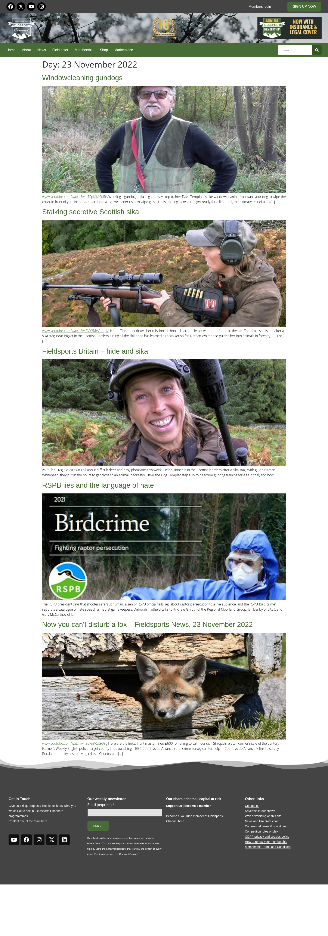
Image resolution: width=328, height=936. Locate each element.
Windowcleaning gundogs (82, 78)
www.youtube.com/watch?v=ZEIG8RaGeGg (74, 743)
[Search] (317, 50)
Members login (259, 6)
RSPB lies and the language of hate (98, 485)
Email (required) (100, 805)
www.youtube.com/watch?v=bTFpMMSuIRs (75, 196)
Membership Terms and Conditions (268, 847)
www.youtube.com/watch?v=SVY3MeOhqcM (75, 330)
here (44, 821)
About (26, 50)
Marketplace (123, 50)
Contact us (252, 806)
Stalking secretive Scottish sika (90, 212)
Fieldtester (60, 50)
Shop (104, 50)
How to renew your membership (266, 841)
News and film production (262, 821)
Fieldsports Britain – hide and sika (95, 351)
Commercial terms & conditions (266, 826)
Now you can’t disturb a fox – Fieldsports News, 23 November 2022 (147, 624)
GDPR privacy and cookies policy (267, 836)
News (41, 50)
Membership (84, 50)
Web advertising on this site (263, 816)
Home (11, 50)
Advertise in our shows (260, 811)
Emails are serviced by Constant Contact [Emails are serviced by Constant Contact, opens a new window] (115, 854)
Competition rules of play (261, 831)
